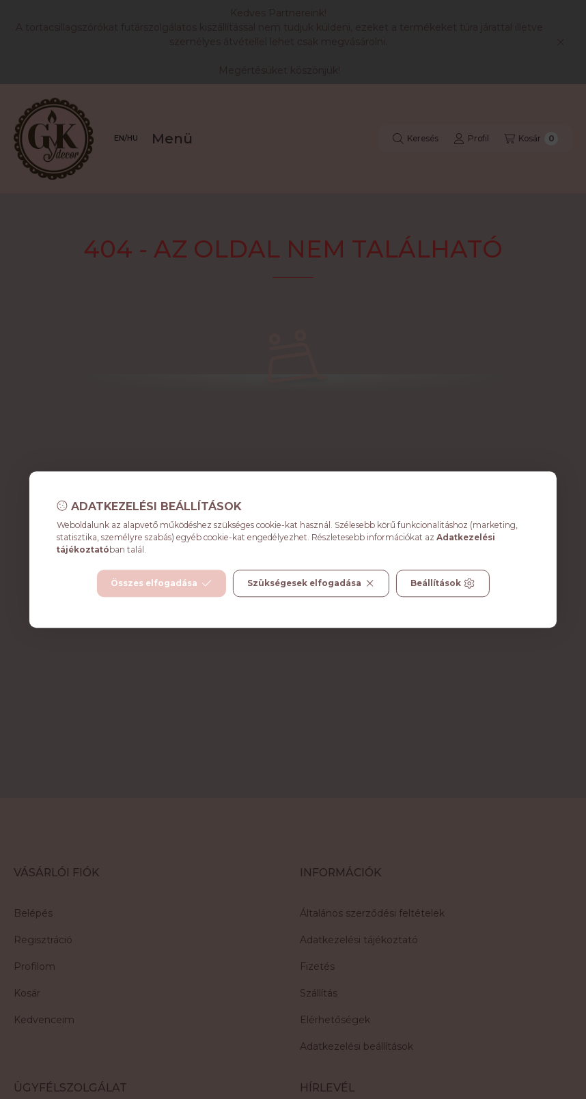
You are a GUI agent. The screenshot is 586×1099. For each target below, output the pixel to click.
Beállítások (442, 583)
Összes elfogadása (161, 583)
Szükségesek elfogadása (311, 583)
